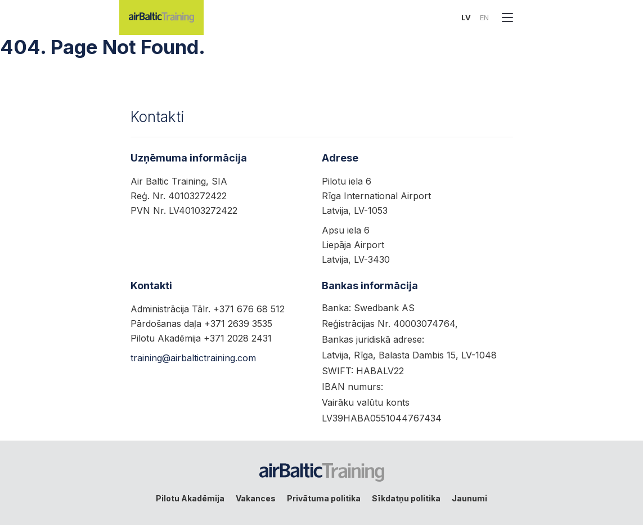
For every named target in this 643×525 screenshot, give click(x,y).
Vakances (256, 498)
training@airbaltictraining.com (193, 358)
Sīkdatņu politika (406, 498)
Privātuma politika (324, 498)
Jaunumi (469, 498)
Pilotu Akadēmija (190, 498)
